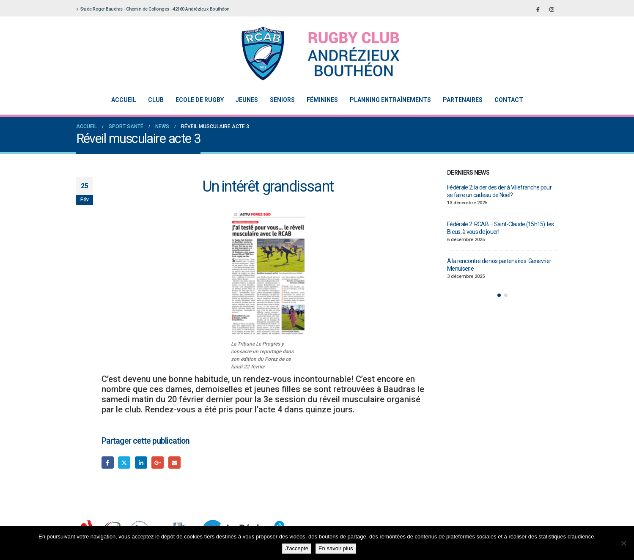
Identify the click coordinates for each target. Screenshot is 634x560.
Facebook (108, 462)
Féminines (322, 99)
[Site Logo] (311, 53)
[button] (499, 295)
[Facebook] (538, 9)
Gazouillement (124, 462)
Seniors (282, 99)
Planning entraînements (390, 99)
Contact (508, 99)
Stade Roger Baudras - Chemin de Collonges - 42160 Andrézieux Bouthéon (153, 9)
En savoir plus (335, 548)
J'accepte (296, 548)
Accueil (123, 99)
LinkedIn (141, 462)
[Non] (623, 543)
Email (174, 462)
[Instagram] (552, 9)
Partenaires (463, 99)
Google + (157, 462)
